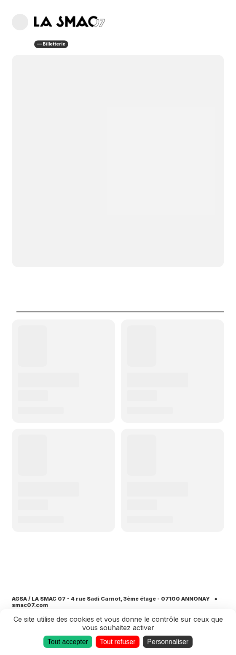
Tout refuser (117, 641)
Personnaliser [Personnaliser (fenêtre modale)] (167, 641)
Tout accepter (68, 641)
